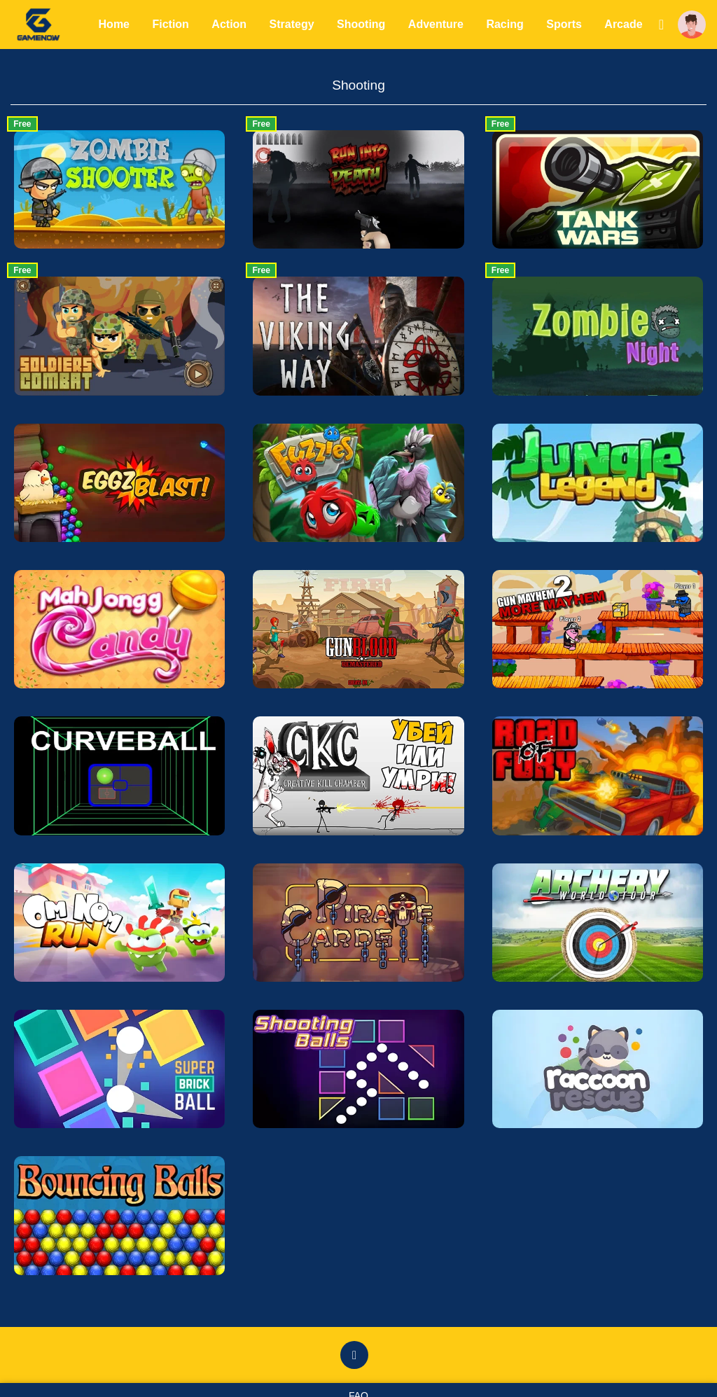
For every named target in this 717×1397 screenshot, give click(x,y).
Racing (505, 24)
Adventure (436, 24)
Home (114, 24)
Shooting (361, 24)
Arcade (624, 24)
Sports (565, 24)
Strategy (292, 24)
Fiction (171, 24)
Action (230, 24)
